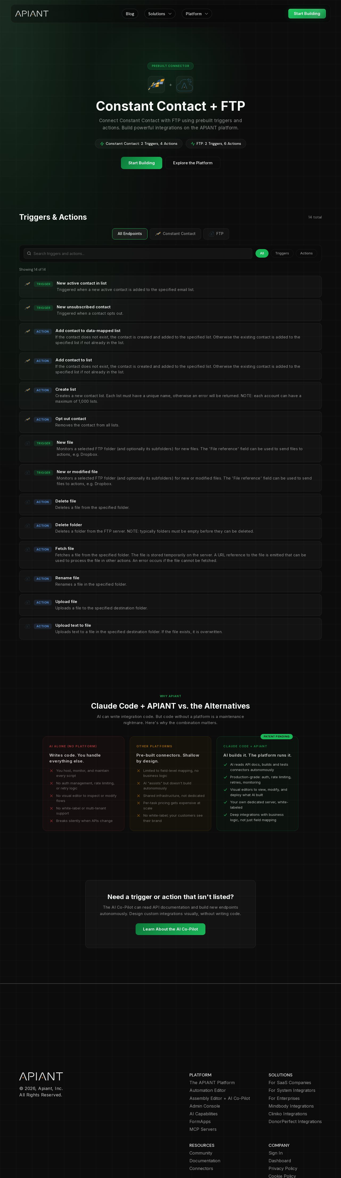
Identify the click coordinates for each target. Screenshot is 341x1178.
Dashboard (280, 1129)
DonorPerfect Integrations (295, 1090)
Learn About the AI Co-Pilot (170, 929)
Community (200, 1122)
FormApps (200, 1090)
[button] (160, 13)
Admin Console (204, 1075)
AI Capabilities (203, 1082)
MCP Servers (203, 1098)
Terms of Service (286, 1153)
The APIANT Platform (212, 1051)
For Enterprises (284, 1067)
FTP (216, 234)
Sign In (276, 1122)
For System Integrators (292, 1059)
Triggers (282, 253)
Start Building (307, 13)
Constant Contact (175, 234)
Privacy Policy (283, 1137)
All (262, 253)
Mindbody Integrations (291, 1075)
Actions (306, 253)
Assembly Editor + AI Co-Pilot (219, 1067)
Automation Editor (207, 1059)
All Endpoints (130, 233)
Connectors (201, 1137)
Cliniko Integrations (288, 1082)
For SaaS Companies (290, 1051)
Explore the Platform (193, 162)
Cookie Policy (282, 1145)
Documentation (204, 1129)
